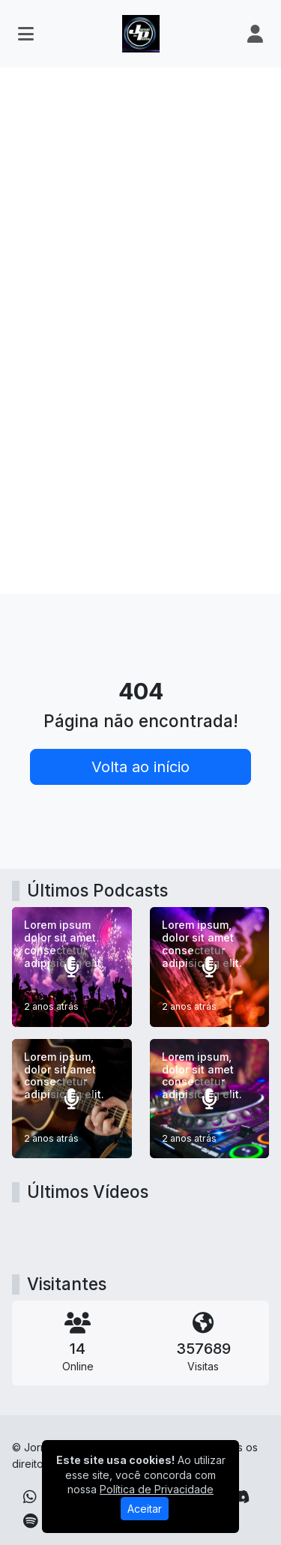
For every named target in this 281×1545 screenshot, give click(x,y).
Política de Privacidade (157, 1489)
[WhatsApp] (30, 1497)
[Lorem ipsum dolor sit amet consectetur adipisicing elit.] (72, 967)
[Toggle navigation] (26, 34)
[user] (255, 34)
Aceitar (144, 1508)
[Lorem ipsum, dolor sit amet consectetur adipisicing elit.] (210, 967)
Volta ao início (140, 767)
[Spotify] (30, 1521)
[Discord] (240, 1497)
